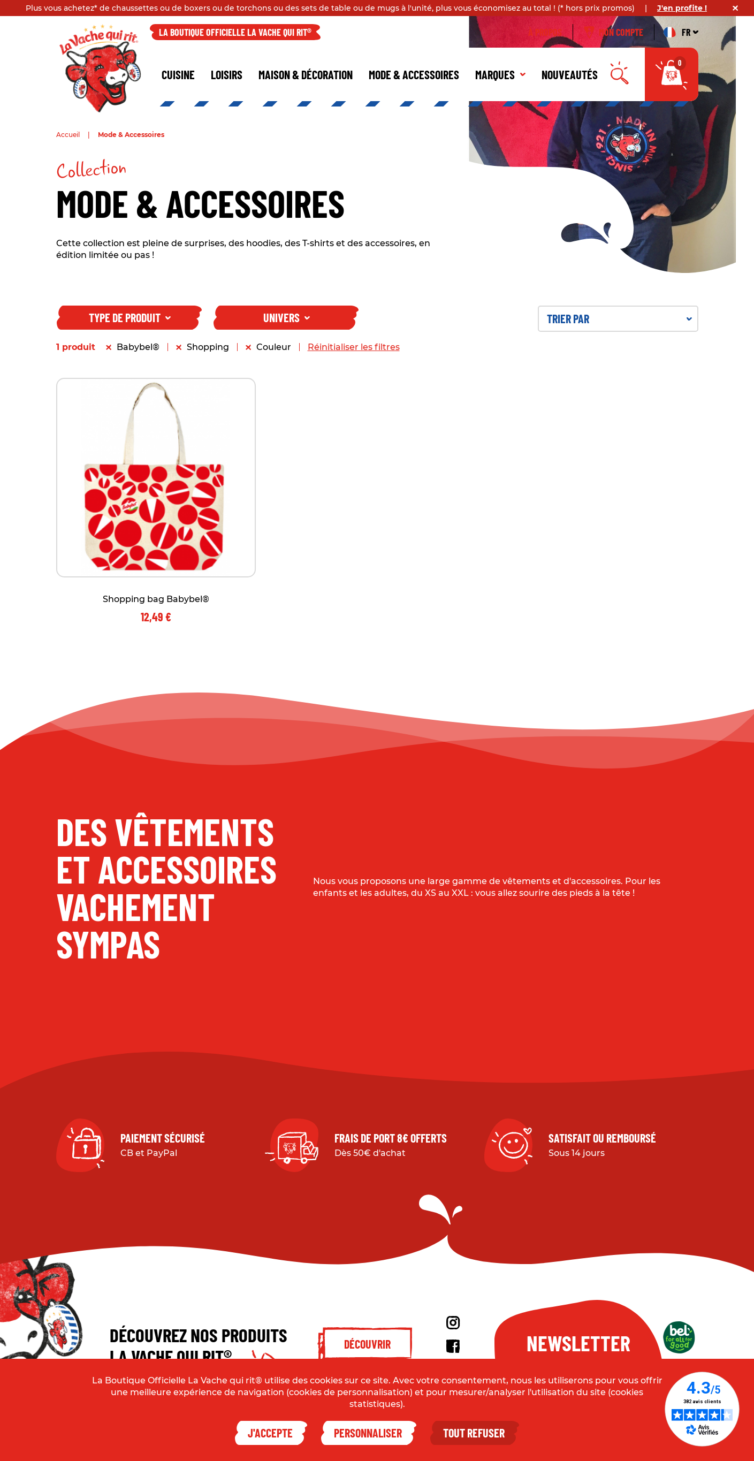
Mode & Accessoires (414, 74)
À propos (545, 32)
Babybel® (138, 347)
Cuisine (178, 74)
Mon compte (613, 32)
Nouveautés (570, 74)
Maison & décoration (305, 74)
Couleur (273, 347)
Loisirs (226, 74)
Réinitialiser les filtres (354, 347)
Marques (500, 74)
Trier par (619, 318)
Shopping (208, 347)
